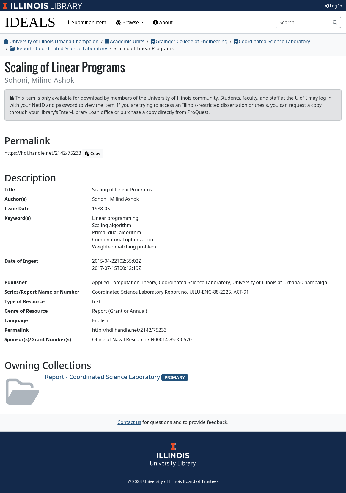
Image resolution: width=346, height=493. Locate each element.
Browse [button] (128, 22)
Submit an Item (86, 22)
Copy (92, 153)
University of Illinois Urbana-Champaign (51, 41)
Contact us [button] (129, 422)
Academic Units (124, 41)
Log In (333, 6)
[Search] (302, 22)
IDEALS (30, 22)
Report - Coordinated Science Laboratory (58, 48)
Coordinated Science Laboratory (272, 41)
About (163, 22)
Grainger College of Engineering (189, 41)
